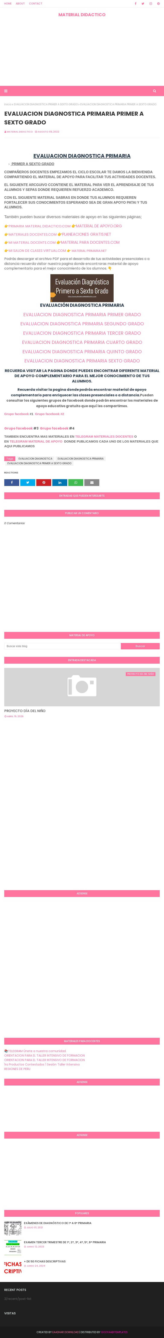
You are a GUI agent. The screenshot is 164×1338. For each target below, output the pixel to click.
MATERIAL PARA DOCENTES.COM (90, 242)
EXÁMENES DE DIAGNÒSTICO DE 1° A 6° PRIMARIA (57, 1223)
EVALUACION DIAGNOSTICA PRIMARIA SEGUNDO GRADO (82, 324)
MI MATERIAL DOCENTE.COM (32, 242)
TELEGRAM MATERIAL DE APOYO (36, 441)
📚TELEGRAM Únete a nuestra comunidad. (35, 1051)
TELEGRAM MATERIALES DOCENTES (104, 436)
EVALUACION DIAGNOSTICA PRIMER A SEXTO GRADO (46, 104)
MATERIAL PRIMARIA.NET (89, 250)
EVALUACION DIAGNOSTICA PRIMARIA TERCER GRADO (82, 333)
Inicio (7, 104)
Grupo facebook (16, 414)
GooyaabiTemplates (114, 1332)
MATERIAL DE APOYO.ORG (99, 226)
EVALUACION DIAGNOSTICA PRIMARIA (81, 458)
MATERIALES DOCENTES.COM (33, 234)
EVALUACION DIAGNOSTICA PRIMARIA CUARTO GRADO (82, 342)
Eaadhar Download (65, 1332)
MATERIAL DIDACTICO (82, 15)
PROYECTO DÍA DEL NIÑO (24, 710)
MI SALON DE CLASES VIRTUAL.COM (37, 250)
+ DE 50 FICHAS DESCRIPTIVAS (45, 1261)
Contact (35, 3)
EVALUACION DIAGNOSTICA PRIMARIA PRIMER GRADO (82, 314)
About (20, 3)
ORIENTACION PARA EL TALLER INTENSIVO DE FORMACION (44, 1055)
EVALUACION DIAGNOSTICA (35, 458)
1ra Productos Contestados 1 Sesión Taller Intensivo (42, 1064)
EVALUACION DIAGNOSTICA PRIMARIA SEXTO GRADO (82, 361)
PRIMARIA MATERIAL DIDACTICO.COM (39, 226)
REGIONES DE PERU (17, 1069)
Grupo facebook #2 (49, 414)
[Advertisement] (82, 52)
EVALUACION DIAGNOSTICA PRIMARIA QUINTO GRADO (82, 352)
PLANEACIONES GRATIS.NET (86, 234)
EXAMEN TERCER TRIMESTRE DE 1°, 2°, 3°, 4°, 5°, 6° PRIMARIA (65, 1242)
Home (8, 3)
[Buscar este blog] (62, 646)
